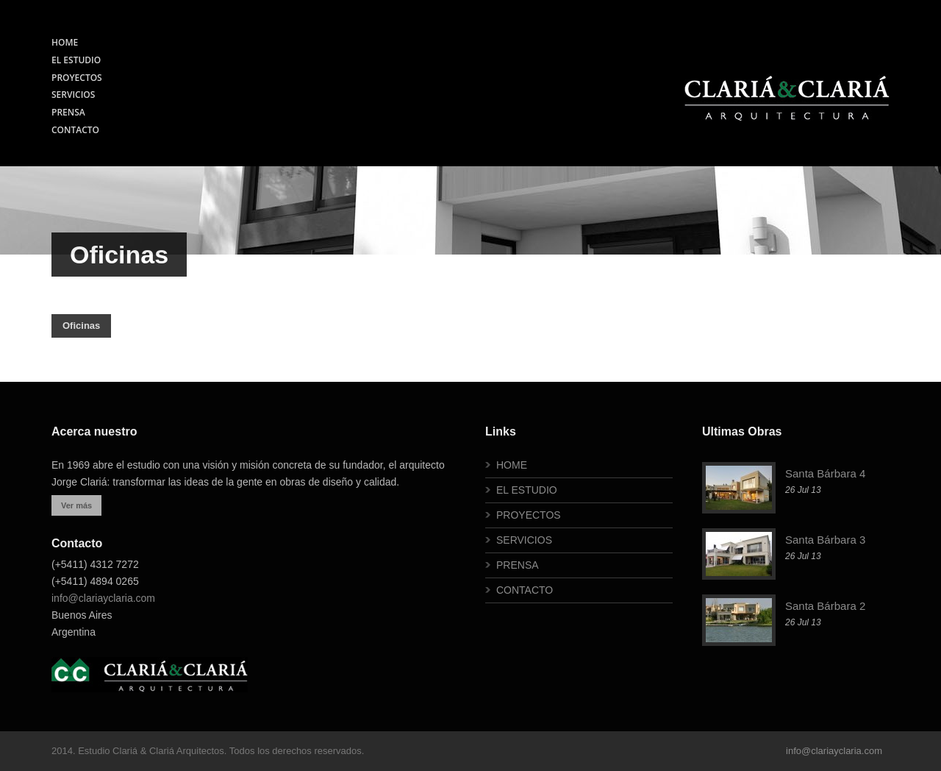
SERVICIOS (73, 94)
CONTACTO (75, 130)
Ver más (76, 505)
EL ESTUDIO (76, 60)
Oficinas (81, 325)
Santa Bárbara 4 (825, 473)
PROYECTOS (76, 77)
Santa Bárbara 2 (825, 606)
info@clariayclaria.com (103, 598)
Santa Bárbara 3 (825, 539)
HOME (64, 42)
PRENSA (68, 112)
